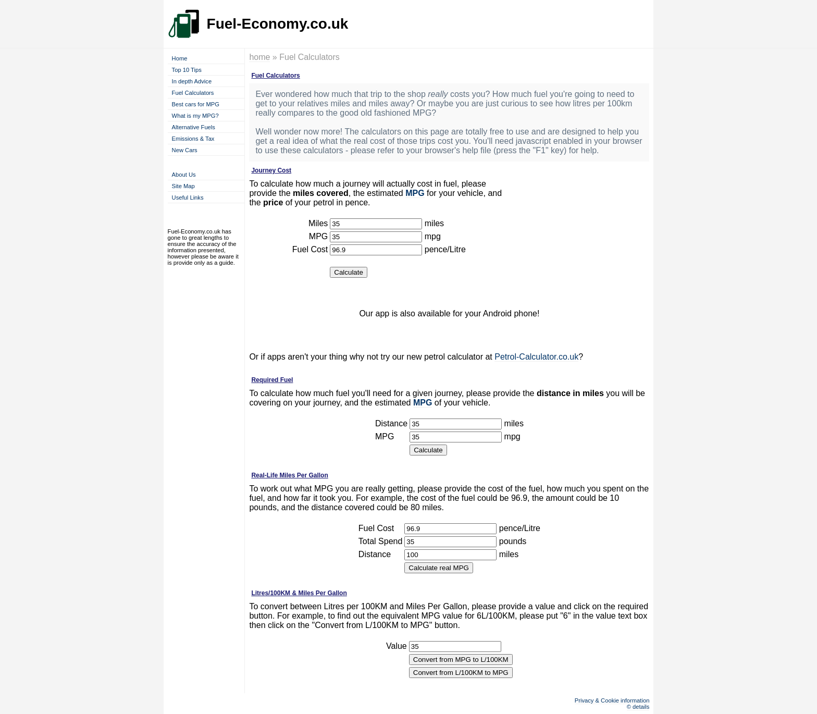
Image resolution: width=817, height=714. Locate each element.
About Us (184, 174)
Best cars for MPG (195, 104)
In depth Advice (192, 81)
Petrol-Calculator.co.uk (536, 356)
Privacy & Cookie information (612, 700)
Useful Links (188, 197)
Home (180, 58)
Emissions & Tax (193, 139)
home (259, 57)
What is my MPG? (195, 116)
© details (638, 707)
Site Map (183, 186)
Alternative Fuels (193, 127)
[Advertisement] (579, 232)
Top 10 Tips (187, 70)
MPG (414, 193)
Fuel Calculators (193, 93)
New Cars (184, 150)
